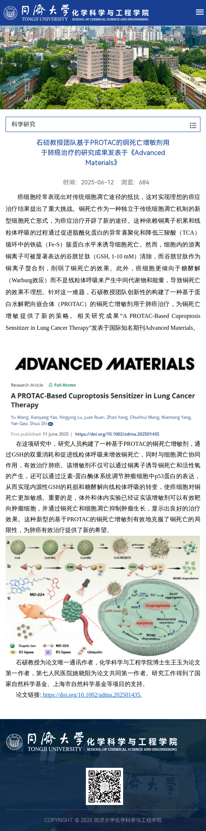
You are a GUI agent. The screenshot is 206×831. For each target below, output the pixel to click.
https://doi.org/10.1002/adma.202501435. (91, 695)
